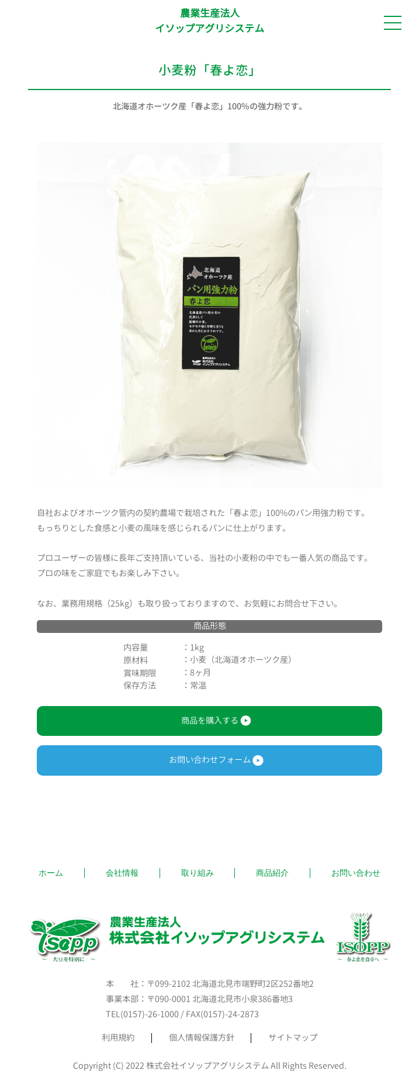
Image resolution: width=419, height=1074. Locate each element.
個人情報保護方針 (201, 1038)
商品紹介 (272, 872)
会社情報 (122, 872)
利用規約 (118, 1038)
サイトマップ (292, 1038)
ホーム (51, 872)
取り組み (197, 872)
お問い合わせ (355, 872)
